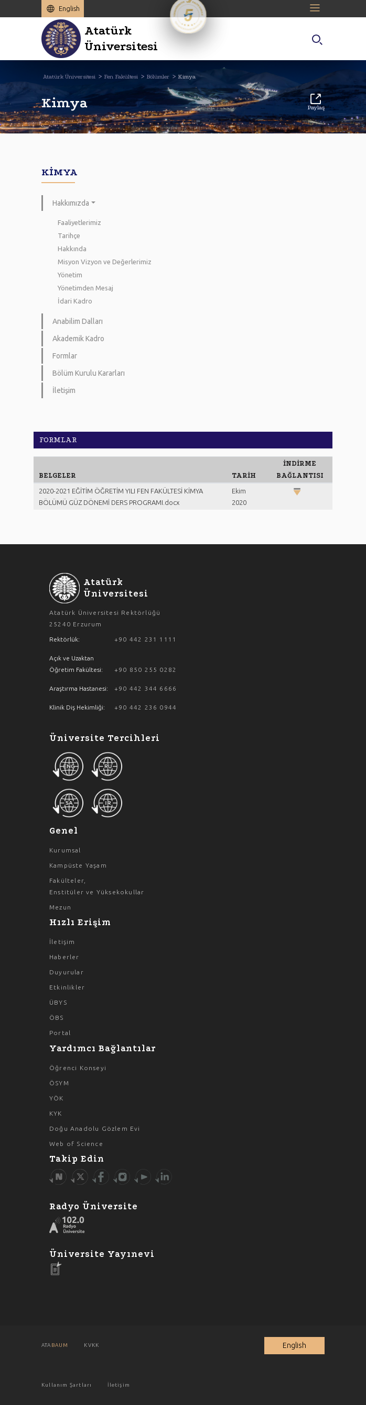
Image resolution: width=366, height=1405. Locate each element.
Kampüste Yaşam (78, 865)
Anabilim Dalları (77, 321)
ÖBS (56, 1017)
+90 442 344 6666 (145, 688)
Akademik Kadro (78, 338)
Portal (60, 1032)
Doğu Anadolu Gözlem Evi (95, 1128)
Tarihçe (69, 235)
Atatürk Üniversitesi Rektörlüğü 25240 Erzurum (104, 618)
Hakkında (72, 248)
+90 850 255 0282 (145, 669)
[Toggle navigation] (317, 8)
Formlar (64, 356)
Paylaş (316, 102)
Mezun (60, 907)
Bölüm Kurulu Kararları (88, 373)
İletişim (64, 390)
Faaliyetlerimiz (79, 222)
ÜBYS (58, 1002)
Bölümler (157, 76)
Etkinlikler (67, 987)
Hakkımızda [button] (70, 203)
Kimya (187, 76)
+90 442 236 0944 (145, 707)
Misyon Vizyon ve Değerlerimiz (105, 261)
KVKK (91, 1345)
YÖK (56, 1098)
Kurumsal (65, 850)
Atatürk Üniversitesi (69, 76)
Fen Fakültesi (121, 76)
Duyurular (66, 972)
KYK (55, 1113)
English (69, 8)
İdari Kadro (75, 301)
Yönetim (70, 274)
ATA (54, 1345)
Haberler (64, 956)
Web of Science (76, 1143)
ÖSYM (59, 1083)
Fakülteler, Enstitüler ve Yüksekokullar (96, 886)
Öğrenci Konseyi (77, 1067)
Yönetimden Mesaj (85, 287)
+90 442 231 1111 (145, 639)
